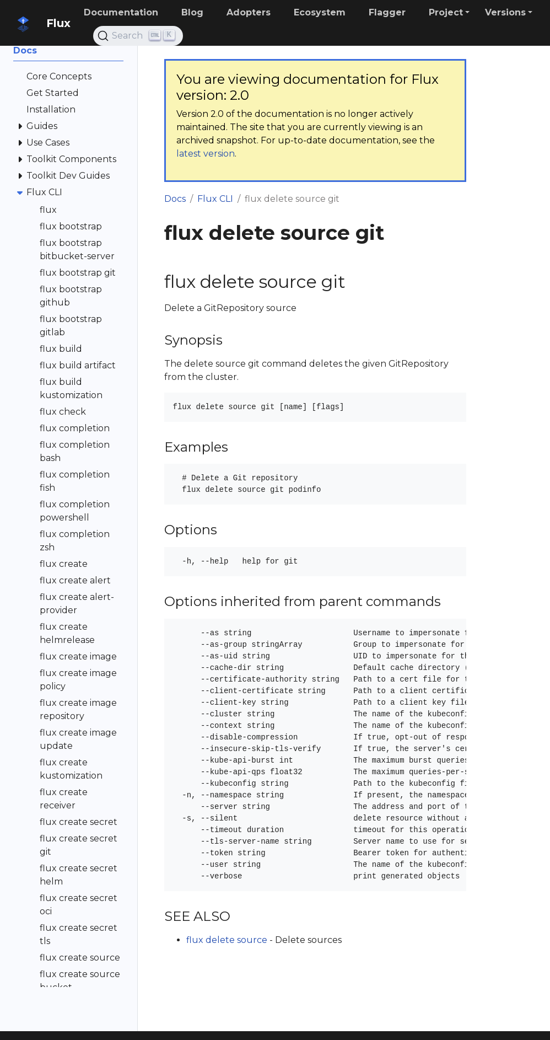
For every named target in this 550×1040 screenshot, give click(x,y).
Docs (175, 199)
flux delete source (226, 940)
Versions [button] (505, 12)
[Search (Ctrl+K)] (138, 36)
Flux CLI (215, 199)
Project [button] (446, 12)
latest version (205, 153)
